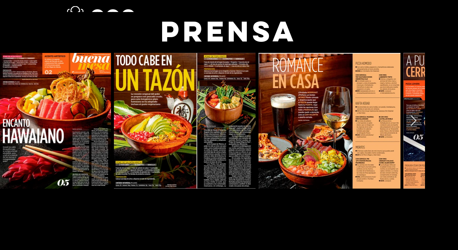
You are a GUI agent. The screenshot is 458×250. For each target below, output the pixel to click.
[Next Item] (413, 121)
